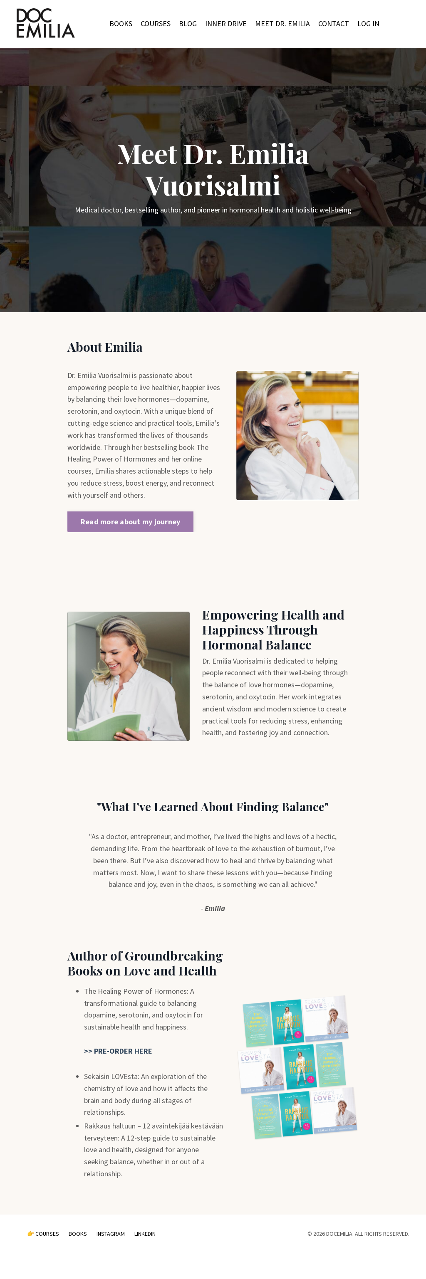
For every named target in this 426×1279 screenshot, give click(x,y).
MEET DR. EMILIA (282, 23)
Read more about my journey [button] (131, 521)
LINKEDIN (145, 1233)
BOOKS (120, 23)
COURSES (156, 23)
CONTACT (333, 23)
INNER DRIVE (226, 23)
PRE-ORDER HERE (122, 1051)
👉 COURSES (43, 1233)
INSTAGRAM (111, 1233)
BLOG (188, 23)
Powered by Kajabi (386, 1257)
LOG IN (368, 23)
